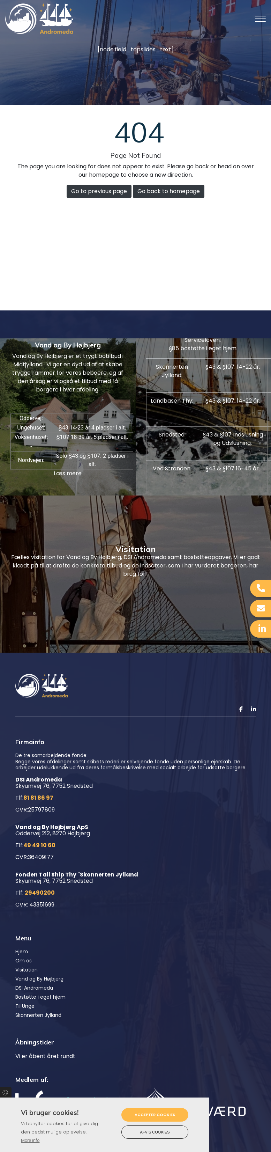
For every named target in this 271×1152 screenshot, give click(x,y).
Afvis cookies (155, 1132)
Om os (23, 960)
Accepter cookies (155, 1114)
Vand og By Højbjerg (39, 978)
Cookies (6, 1092)
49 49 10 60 (39, 845)
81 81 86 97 (38, 798)
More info (30, 1140)
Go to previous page (99, 191)
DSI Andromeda (34, 987)
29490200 (40, 893)
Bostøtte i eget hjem (40, 997)
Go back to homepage (168, 191)
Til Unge (25, 1006)
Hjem (21, 951)
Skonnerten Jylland (38, 1015)
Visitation (26, 969)
